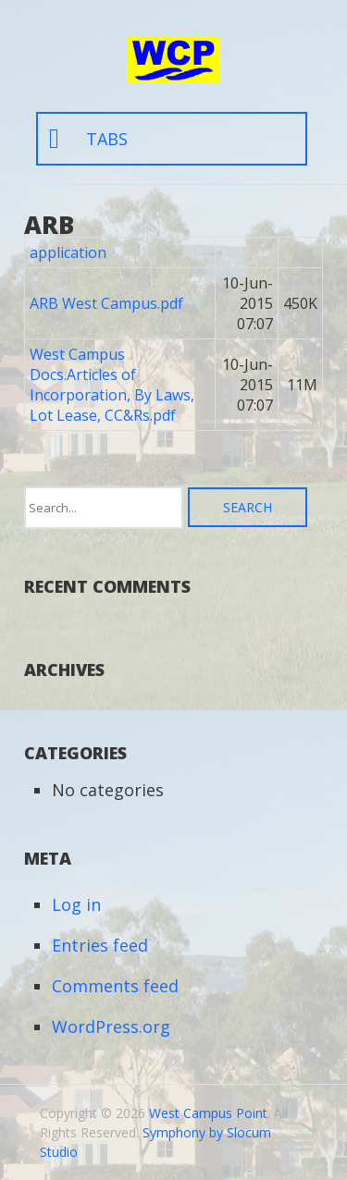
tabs (107, 139)
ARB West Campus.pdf (106, 303)
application (68, 252)
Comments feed (115, 986)
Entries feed (100, 945)
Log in (76, 904)
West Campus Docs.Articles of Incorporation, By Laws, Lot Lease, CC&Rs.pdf (112, 384)
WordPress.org (111, 1026)
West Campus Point (208, 1113)
